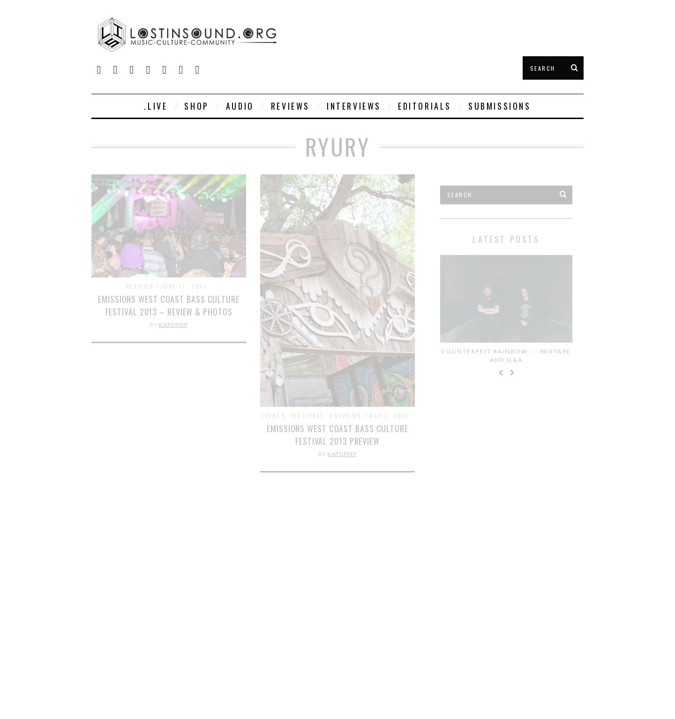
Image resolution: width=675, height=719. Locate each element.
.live (155, 106)
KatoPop (173, 324)
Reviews (290, 106)
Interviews (354, 106)
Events (273, 415)
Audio (240, 106)
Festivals (308, 415)
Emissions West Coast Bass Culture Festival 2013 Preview (337, 434)
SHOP (196, 106)
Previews (345, 415)
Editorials (424, 106)
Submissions (499, 106)
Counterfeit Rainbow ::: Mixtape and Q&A (506, 355)
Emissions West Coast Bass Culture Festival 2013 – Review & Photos (169, 305)
